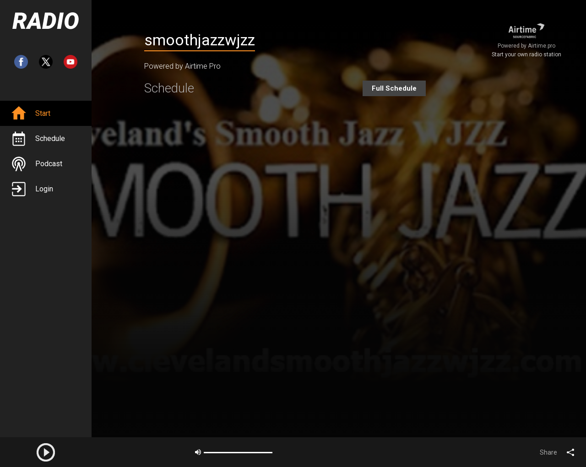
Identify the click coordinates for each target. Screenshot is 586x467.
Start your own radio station (526, 54)
